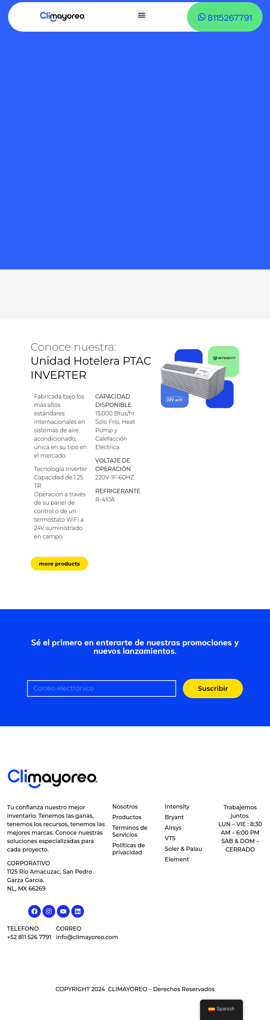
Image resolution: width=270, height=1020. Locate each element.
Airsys (173, 827)
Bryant (174, 817)
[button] (141, 15)
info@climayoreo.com (87, 937)
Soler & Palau (183, 849)
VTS (170, 838)
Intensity (177, 806)
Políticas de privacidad (128, 849)
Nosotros (125, 806)
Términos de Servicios (129, 831)
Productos (126, 817)
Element (177, 859)
